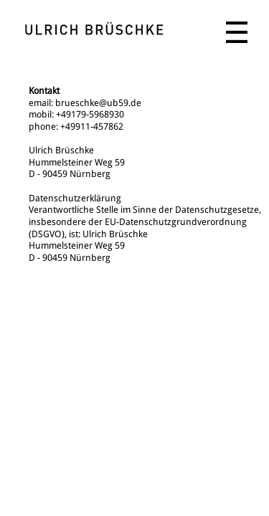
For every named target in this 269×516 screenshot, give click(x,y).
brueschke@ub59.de (98, 102)
